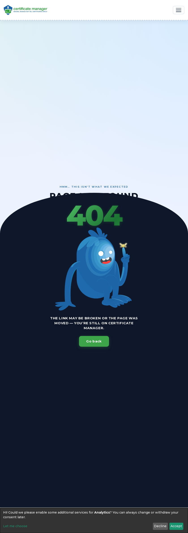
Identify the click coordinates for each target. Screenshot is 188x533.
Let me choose (15, 526)
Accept (176, 526)
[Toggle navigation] (178, 10)
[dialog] (94, 520)
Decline (160, 526)
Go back (94, 341)
